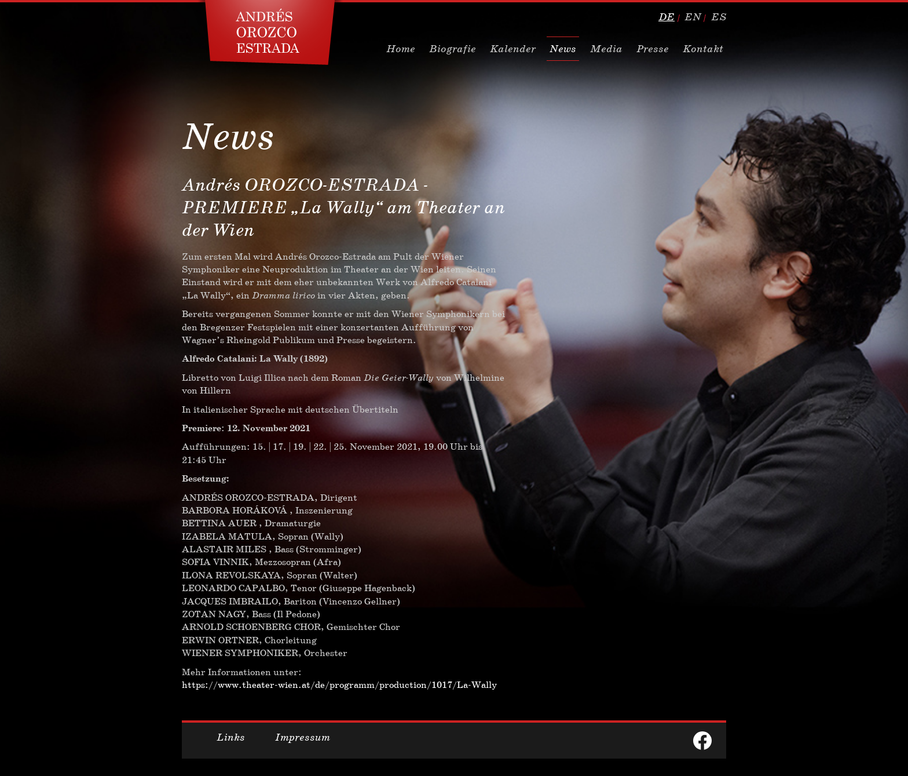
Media (606, 48)
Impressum (302, 737)
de (666, 17)
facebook (702, 740)
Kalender (513, 48)
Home (400, 48)
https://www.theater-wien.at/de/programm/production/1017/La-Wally (339, 684)
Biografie (452, 48)
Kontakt (703, 48)
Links (231, 737)
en (692, 17)
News (563, 48)
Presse (652, 48)
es (718, 17)
